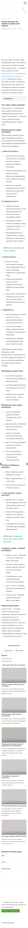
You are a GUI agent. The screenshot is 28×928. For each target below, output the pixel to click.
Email (3, 862)
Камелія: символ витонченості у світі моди (13, 685)
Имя (3, 855)
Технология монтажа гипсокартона (14, 806)
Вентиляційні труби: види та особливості (12, 715)
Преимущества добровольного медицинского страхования (13, 744)
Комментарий (5, 868)
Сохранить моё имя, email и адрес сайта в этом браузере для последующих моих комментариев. (13, 905)
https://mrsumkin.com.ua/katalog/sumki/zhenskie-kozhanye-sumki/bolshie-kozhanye (13, 76)
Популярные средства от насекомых (10, 776)
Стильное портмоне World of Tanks (14, 836)
